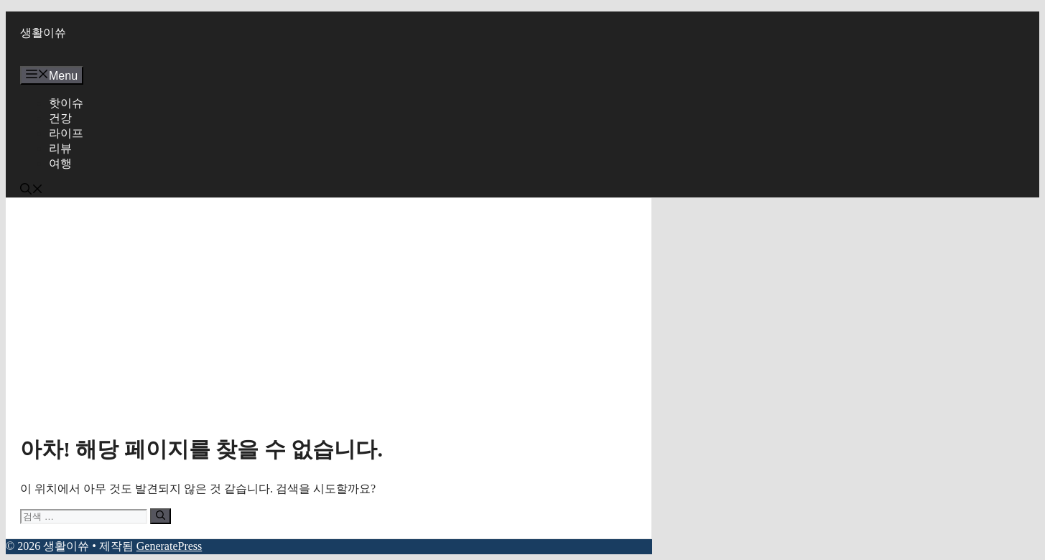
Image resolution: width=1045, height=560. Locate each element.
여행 (60, 163)
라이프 (66, 133)
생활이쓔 (43, 33)
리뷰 (60, 148)
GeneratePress (169, 546)
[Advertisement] (328, 320)
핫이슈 (66, 103)
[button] (31, 191)
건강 (60, 118)
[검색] (160, 516)
